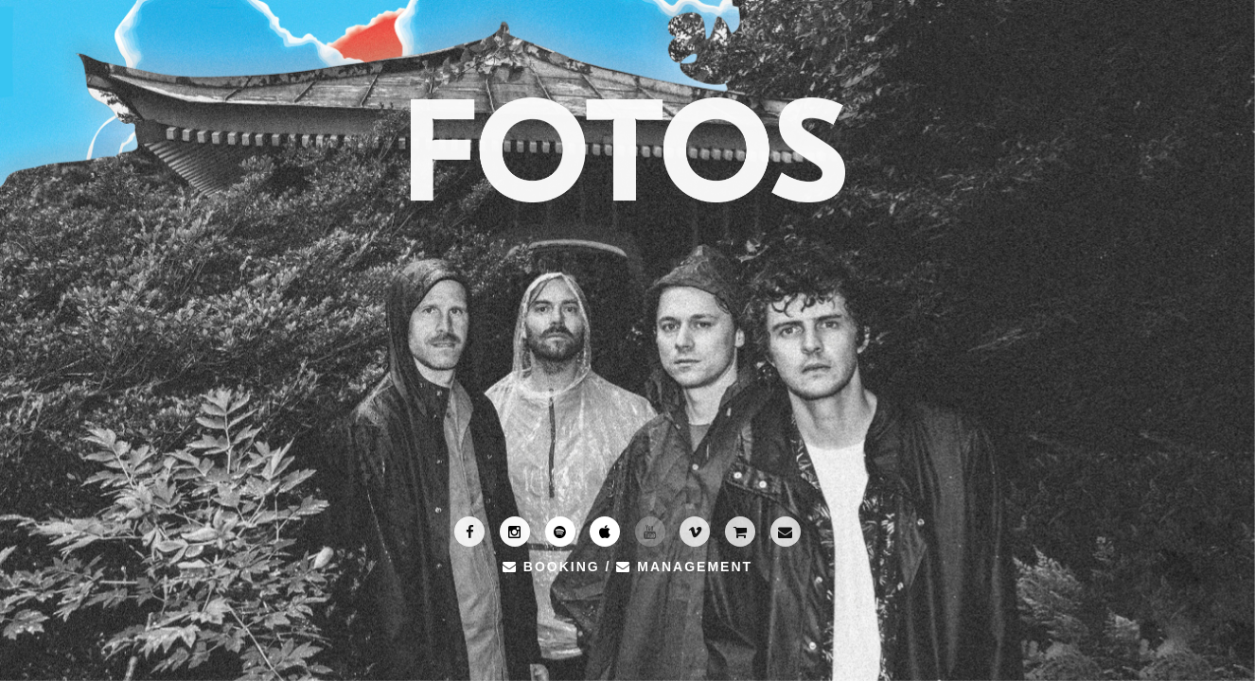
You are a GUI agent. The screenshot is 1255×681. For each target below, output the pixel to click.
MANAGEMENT (684, 566)
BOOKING (551, 566)
